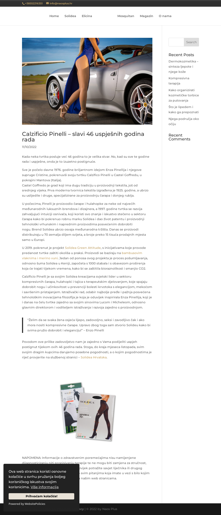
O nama (165, 16)
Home (54, 16)
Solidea (70, 16)
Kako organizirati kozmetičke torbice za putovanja (184, 95)
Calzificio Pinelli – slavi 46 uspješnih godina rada (83, 136)
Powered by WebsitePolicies (27, 504)
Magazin (146, 16)
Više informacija (45, 487)
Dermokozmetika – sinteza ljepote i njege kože (183, 66)
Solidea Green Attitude (83, 248)
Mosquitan (125, 16)
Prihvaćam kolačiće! (41, 496)
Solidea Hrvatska (94, 357)
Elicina (87, 16)
